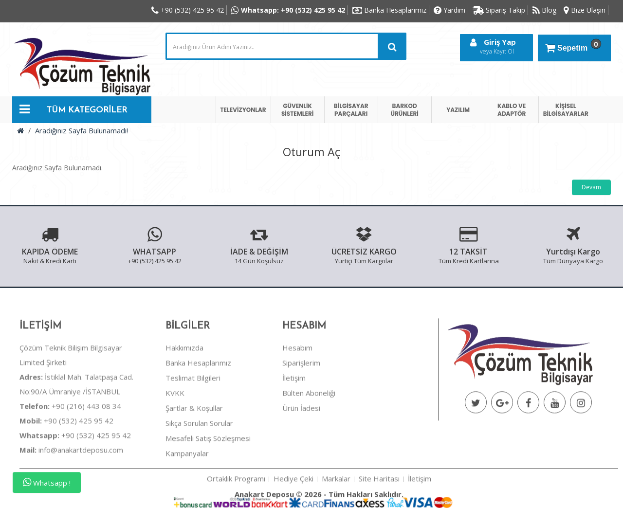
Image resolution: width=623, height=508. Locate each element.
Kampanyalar (187, 491)
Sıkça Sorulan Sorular (199, 461)
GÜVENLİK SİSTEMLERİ (297, 110)
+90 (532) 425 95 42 (66, 458)
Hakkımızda (184, 385)
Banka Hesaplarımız (198, 400)
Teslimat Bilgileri (192, 415)
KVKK (174, 430)
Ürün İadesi (301, 446)
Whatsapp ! (47, 482)
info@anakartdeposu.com (80, 487)
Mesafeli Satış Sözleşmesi (208, 476)
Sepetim (572, 45)
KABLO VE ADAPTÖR (511, 110)
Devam (591, 187)
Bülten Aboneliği (308, 430)
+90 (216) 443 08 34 (70, 444)
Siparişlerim (301, 400)
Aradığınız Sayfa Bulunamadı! (81, 130)
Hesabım (297, 385)
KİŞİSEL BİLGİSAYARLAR (565, 110)
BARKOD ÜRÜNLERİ (404, 110)
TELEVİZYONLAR (243, 110)
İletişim (294, 415)
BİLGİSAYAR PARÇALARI (351, 110)
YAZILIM (458, 110)
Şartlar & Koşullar (194, 446)
